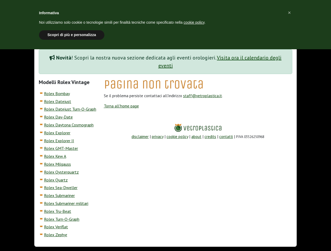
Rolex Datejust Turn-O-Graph (70, 109)
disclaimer (140, 136)
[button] (289, 12)
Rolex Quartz (56, 180)
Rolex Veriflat (56, 226)
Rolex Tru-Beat (57, 211)
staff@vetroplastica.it (202, 95)
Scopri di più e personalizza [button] (71, 35)
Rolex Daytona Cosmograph (69, 124)
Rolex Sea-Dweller (60, 187)
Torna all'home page (121, 106)
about (196, 136)
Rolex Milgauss (57, 164)
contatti (226, 136)
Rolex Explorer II (59, 140)
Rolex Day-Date (58, 117)
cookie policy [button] (194, 22)
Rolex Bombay (57, 93)
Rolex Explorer (57, 132)
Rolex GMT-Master (61, 148)
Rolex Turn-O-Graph (61, 219)
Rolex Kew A (55, 156)
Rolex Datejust (57, 101)
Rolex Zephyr (55, 234)
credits (210, 136)
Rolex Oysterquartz (61, 172)
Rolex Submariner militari (66, 203)
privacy (157, 136)
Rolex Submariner (59, 195)
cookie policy (177, 136)
